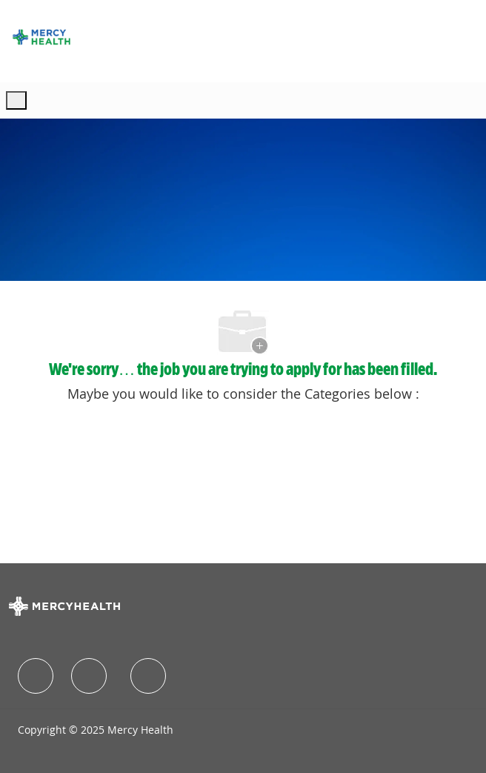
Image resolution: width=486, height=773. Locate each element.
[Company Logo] (41, 37)
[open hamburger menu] (16, 100)
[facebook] (35, 676)
